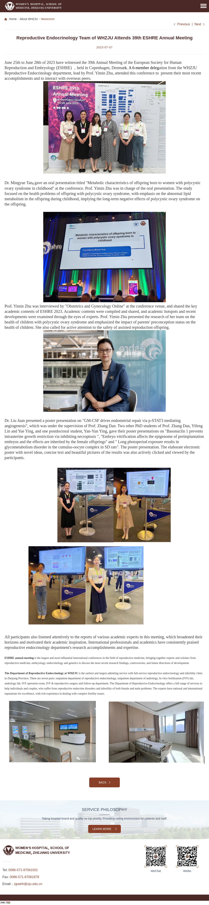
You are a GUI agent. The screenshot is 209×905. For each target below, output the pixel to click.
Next (198, 24)
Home (13, 19)
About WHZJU (29, 19)
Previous (183, 24)
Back (104, 782)
